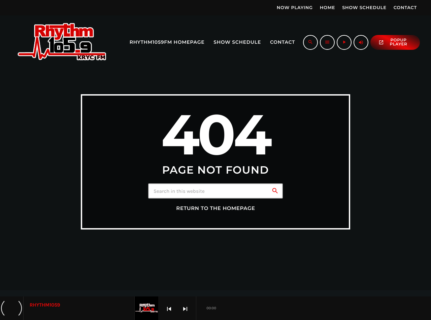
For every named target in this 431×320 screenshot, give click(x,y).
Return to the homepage (215, 208)
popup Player (392, 42)
